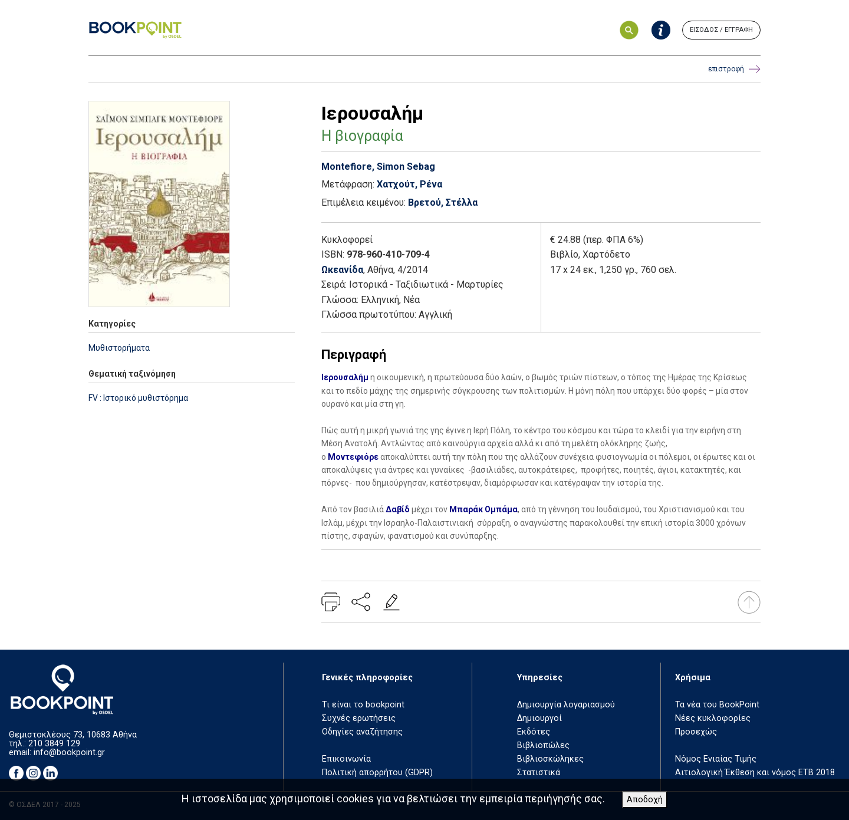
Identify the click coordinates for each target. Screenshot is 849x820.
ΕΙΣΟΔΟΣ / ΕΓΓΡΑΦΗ (721, 30)
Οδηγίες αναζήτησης (362, 732)
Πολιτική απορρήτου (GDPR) (377, 773)
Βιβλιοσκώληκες (550, 759)
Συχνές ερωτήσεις (359, 718)
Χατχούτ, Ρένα (409, 184)
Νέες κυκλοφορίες (713, 718)
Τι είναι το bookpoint (363, 705)
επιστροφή (734, 69)
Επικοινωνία (346, 759)
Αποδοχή (645, 800)
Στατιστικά (538, 773)
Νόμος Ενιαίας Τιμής (715, 759)
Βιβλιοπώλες (543, 745)
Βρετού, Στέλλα (443, 202)
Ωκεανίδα (342, 269)
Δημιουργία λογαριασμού (566, 705)
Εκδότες (533, 732)
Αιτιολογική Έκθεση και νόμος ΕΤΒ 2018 (755, 773)
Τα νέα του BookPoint (717, 705)
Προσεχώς (696, 732)
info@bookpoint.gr (69, 752)
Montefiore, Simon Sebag (378, 166)
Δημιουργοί (539, 718)
